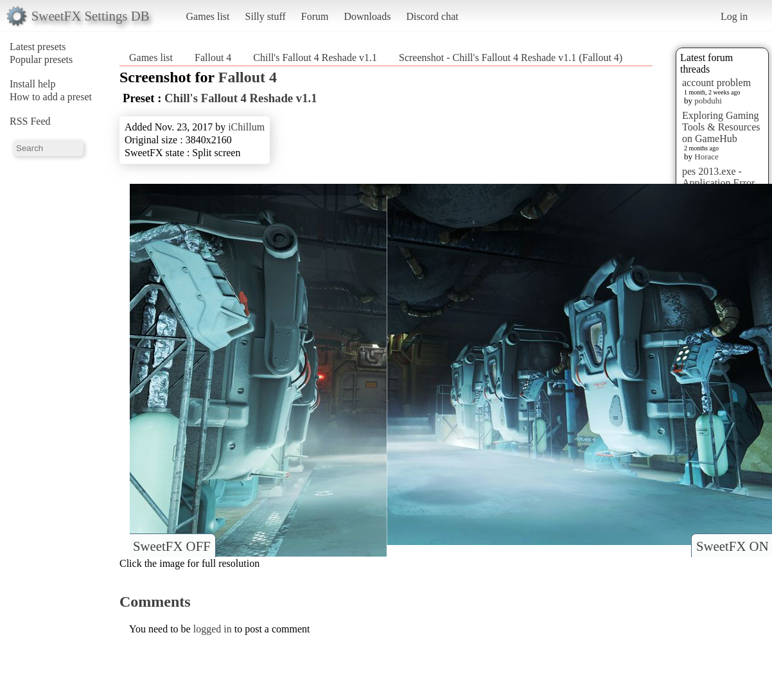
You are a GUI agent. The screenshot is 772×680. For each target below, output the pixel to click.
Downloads (367, 16)
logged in (212, 628)
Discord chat (432, 16)
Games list (208, 16)
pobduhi (708, 100)
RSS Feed (30, 121)
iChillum (246, 126)
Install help (33, 83)
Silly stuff (265, 16)
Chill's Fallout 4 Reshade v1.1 (315, 57)
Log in (734, 16)
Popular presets (41, 59)
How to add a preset (51, 96)
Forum (315, 16)
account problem (716, 82)
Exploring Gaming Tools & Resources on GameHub (721, 127)
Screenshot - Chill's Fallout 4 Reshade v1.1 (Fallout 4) (510, 57)
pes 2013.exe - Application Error (718, 177)
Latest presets (38, 46)
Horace (706, 156)
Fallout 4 (213, 57)
